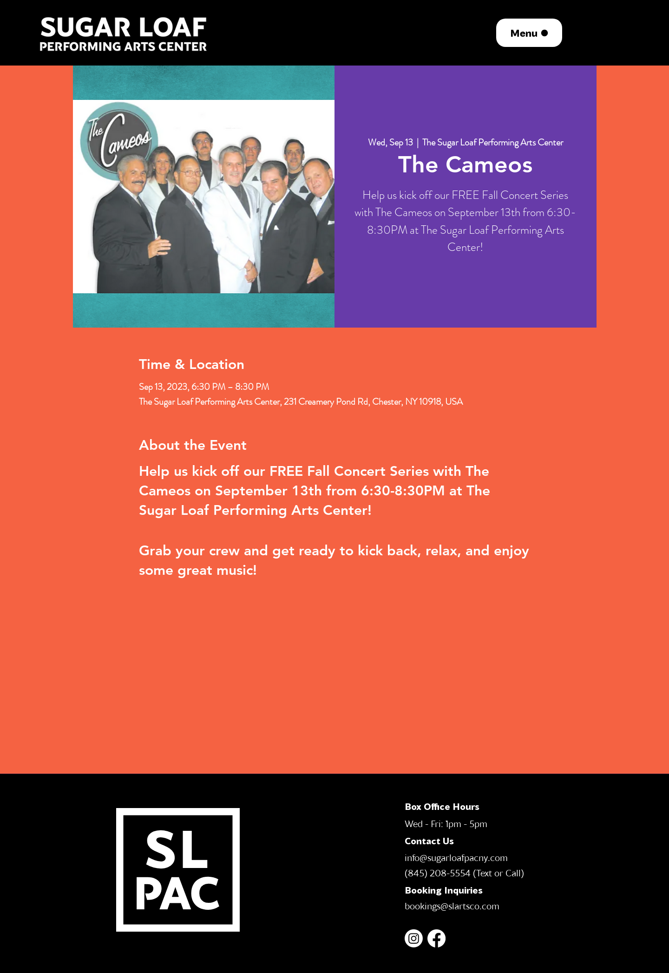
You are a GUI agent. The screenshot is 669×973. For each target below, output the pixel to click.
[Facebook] (436, 938)
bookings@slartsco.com (452, 905)
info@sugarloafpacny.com (456, 857)
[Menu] (529, 33)
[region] (124, 32)
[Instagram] (414, 938)
